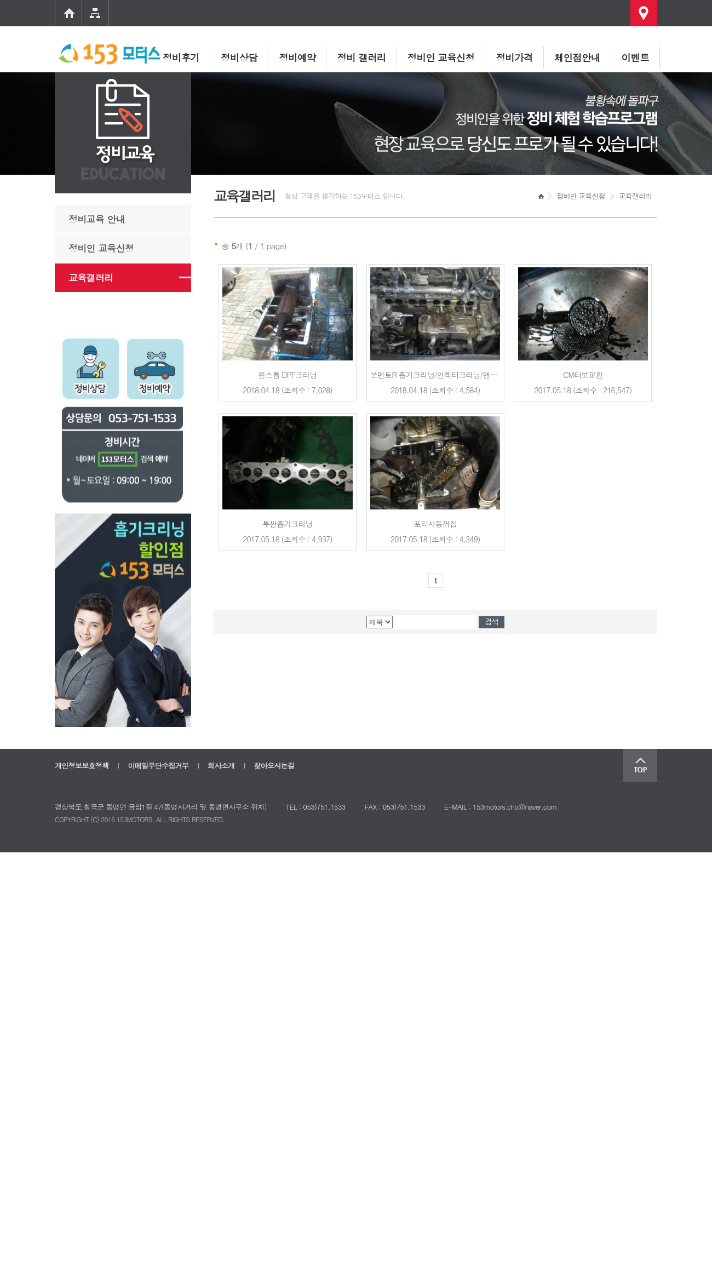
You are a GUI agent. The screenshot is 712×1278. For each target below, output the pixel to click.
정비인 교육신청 (441, 57)
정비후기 (181, 57)
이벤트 (635, 57)
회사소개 (221, 765)
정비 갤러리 (361, 57)
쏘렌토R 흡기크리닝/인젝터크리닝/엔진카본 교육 (449, 374)
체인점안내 (577, 57)
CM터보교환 (582, 374)
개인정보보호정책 (81, 765)
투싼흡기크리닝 (287, 523)
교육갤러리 (90, 277)
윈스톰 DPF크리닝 (287, 374)
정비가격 (514, 57)
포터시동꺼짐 (435, 523)
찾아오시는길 (274, 765)
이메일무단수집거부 (158, 765)
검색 (491, 622)
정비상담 (239, 57)
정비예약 (297, 57)
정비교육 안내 (96, 219)
